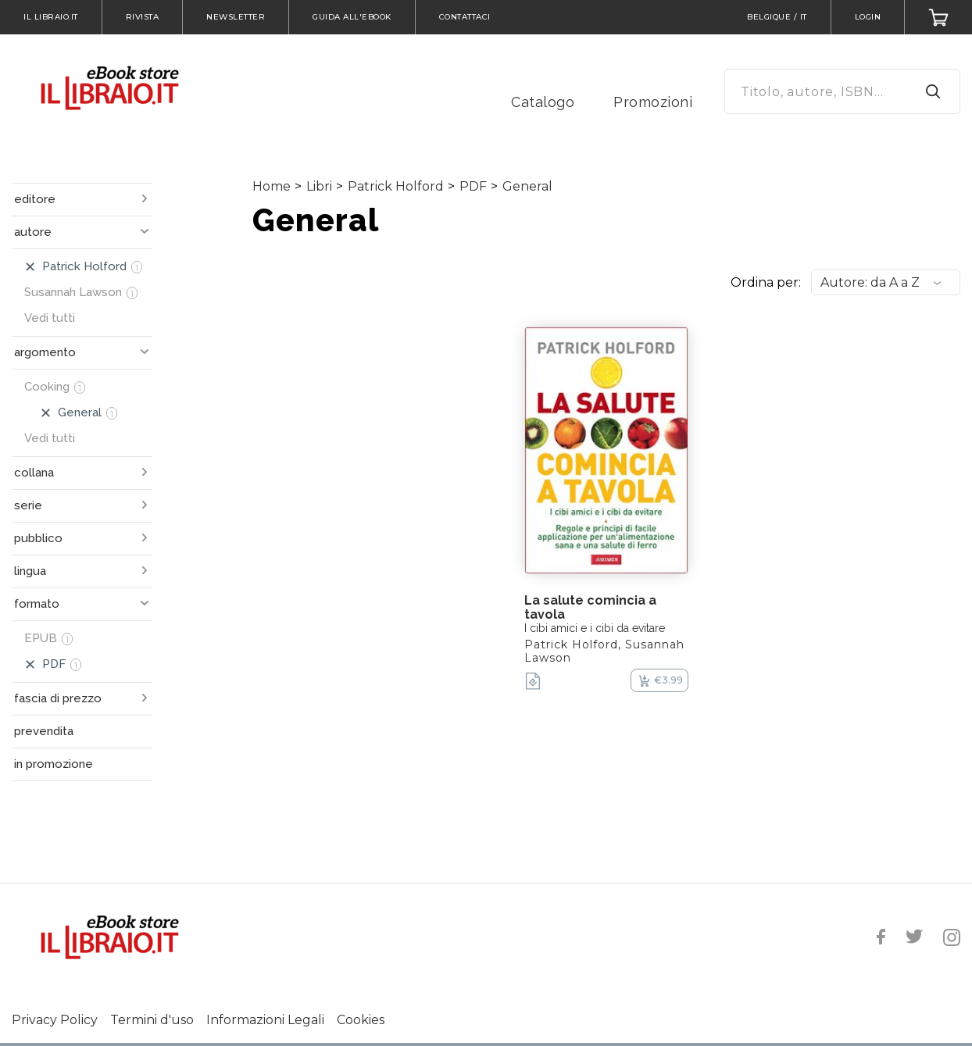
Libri (319, 186)
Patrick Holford (396, 186)
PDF (473, 186)
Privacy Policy (55, 1019)
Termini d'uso (152, 1019)
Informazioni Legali (265, 1019)
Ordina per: (766, 282)
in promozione (53, 764)
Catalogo (542, 102)
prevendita (43, 731)
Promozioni (652, 102)
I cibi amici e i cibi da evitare (594, 628)
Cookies (360, 1019)
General (527, 186)
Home (271, 186)
